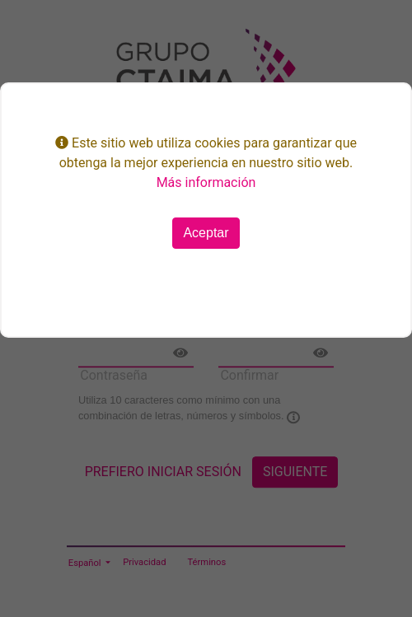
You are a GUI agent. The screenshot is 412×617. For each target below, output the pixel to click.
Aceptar (205, 233)
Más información (206, 182)
